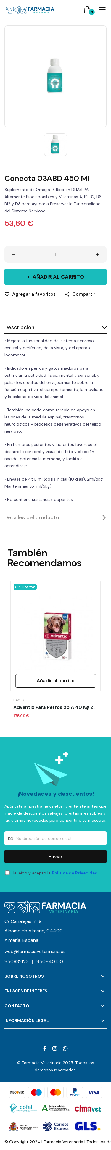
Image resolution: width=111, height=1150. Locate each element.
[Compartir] (80, 294)
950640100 (49, 961)
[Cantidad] (55, 254)
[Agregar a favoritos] (30, 294)
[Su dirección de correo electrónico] (55, 838)
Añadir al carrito (57, 276)
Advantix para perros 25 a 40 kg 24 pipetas (55, 707)
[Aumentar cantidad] (97, 254)
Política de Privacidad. (75, 873)
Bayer (18, 700)
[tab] (55, 328)
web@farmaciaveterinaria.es (35, 951)
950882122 (20, 961)
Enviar (55, 856)
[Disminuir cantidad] (13, 254)
